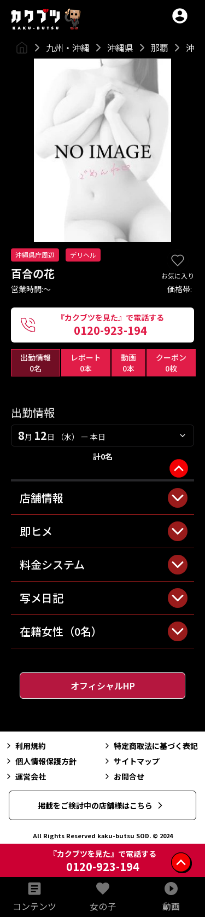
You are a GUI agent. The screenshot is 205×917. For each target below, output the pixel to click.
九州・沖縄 (68, 47)
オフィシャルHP (103, 685)
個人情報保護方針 (40, 761)
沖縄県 (120, 47)
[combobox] (102, 435)
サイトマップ (131, 761)
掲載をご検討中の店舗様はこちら (102, 805)
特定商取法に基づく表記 (150, 745)
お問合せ (123, 776)
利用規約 (25, 745)
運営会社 (25, 776)
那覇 (159, 47)
